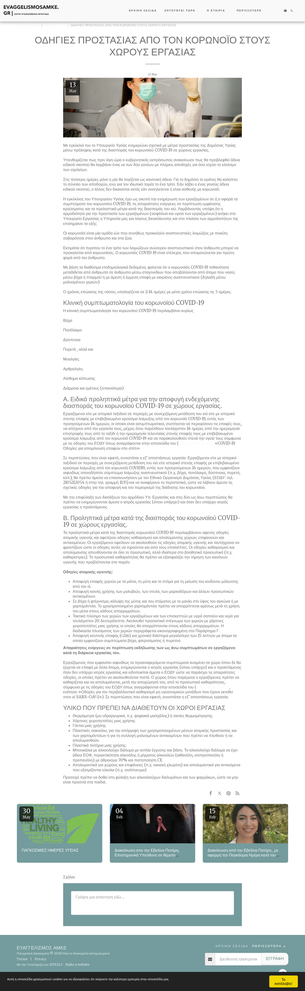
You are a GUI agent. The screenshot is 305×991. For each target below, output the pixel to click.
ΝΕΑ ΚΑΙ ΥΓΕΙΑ (55, 25)
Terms (22, 959)
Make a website (77, 965)
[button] (182, 10)
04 (119, 813)
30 (26, 813)
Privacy (40, 959)
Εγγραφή (275, 958)
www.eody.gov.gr (212, 687)
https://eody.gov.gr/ (197, 443)
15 (212, 813)
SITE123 (55, 965)
